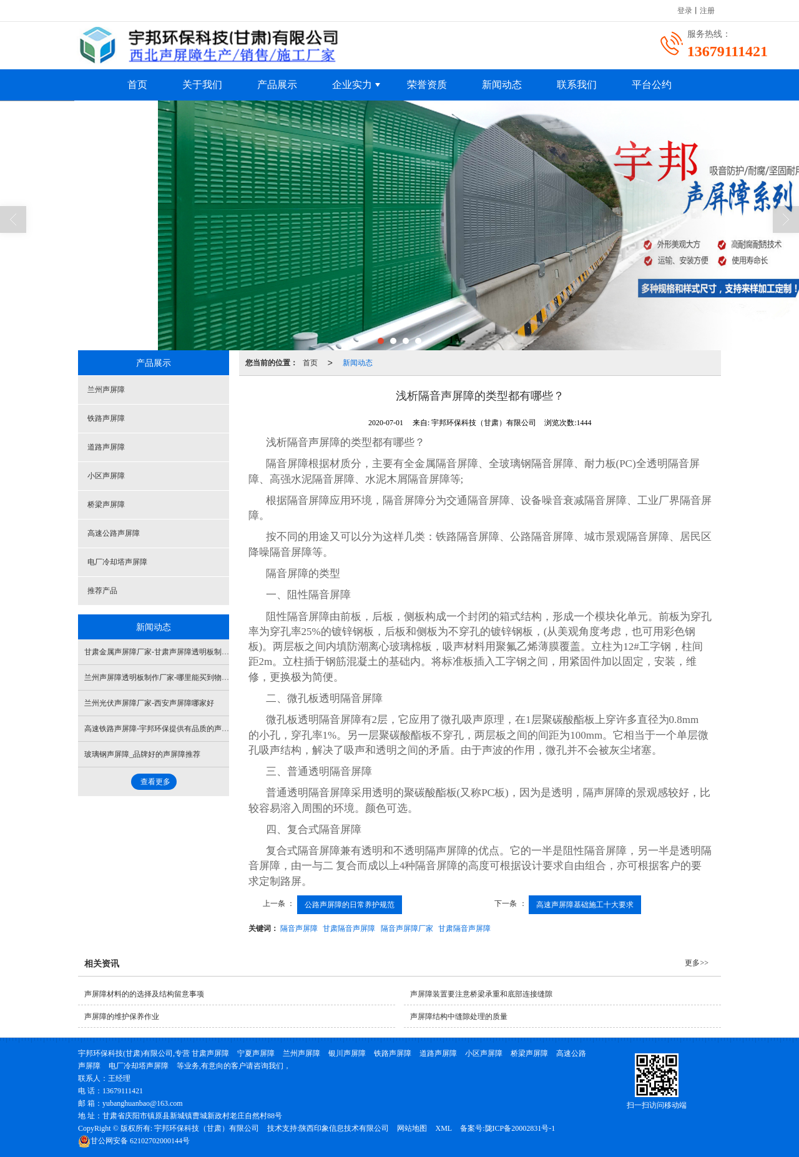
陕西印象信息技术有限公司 (344, 1128)
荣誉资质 (427, 84)
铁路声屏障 (106, 418)
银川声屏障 (347, 1053)
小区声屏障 (106, 475)
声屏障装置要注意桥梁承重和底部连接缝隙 (481, 994)
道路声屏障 (106, 447)
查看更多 (155, 781)
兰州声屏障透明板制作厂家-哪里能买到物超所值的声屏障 (179, 677)
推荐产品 (102, 590)
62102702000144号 (134, 1140)
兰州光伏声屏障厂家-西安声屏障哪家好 (149, 703)
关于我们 (202, 84)
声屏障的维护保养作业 (121, 1016)
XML (443, 1128)
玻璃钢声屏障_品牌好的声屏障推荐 (142, 754)
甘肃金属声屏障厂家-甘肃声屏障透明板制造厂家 (164, 651)
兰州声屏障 (106, 389)
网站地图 (412, 1128)
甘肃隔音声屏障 (349, 928)
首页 (137, 84)
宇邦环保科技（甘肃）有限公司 (206, 1128)
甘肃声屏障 (210, 1053)
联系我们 (577, 84)
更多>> (696, 962)
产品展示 (277, 84)
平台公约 (652, 84)
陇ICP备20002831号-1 (520, 1128)
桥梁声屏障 (106, 504)
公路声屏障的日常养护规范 (350, 904)
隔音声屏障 (299, 928)
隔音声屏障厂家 (407, 928)
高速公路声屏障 (113, 533)
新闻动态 (502, 84)
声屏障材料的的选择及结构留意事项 (144, 994)
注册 (707, 10)
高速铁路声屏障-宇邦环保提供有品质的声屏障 (160, 728)
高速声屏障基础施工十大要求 (585, 904)
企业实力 (352, 84)
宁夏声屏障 (256, 1053)
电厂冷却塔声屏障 (117, 562)
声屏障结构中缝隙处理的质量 (458, 1016)
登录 (684, 10)
